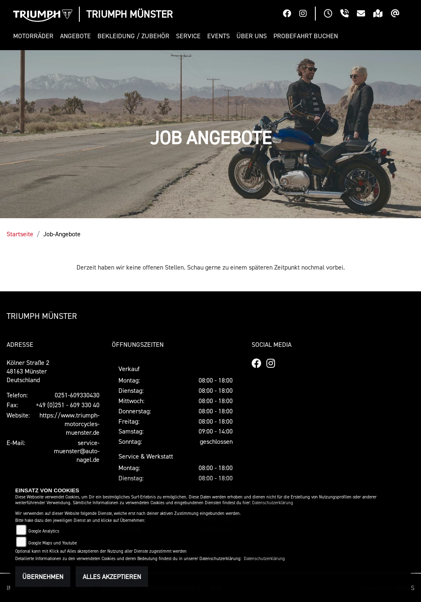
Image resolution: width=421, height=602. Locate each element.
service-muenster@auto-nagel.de (76, 451)
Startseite (20, 234)
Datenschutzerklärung (272, 502)
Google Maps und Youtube (52, 543)
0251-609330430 (77, 395)
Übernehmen (42, 576)
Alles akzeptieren (112, 576)
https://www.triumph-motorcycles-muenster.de (69, 423)
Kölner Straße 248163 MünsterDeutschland (28, 371)
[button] (35, 36)
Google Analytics (43, 531)
